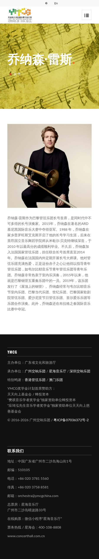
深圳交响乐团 (80, 371)
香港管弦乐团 (35, 380)
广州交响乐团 (35, 371)
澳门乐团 (56, 380)
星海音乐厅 (57, 371)
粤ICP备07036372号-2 (71, 420)
